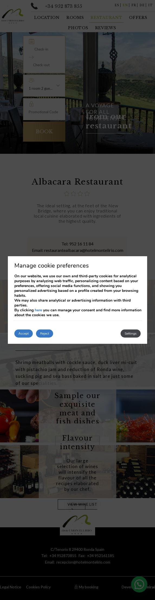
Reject (44, 333)
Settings (131, 333)
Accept (23, 333)
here (38, 310)
